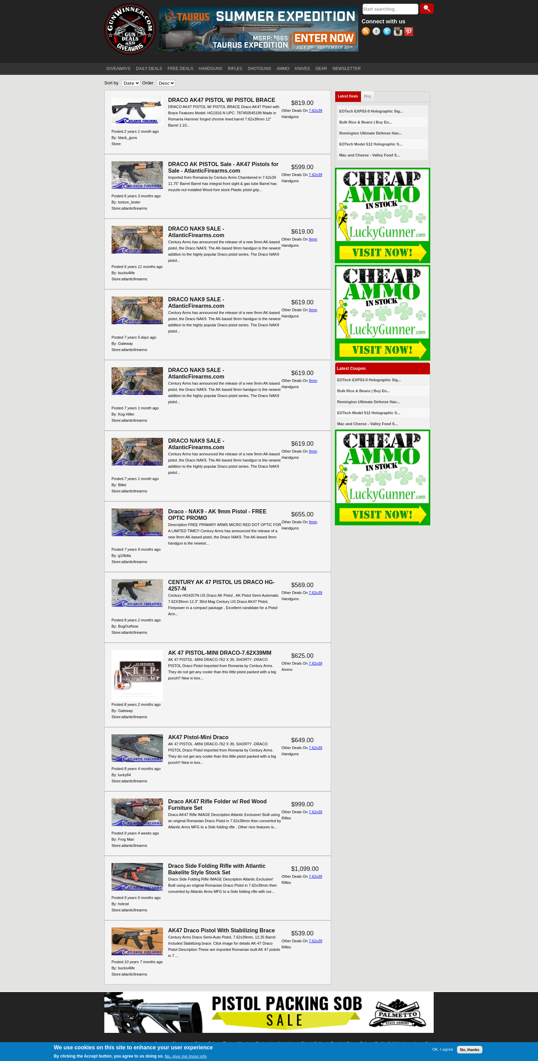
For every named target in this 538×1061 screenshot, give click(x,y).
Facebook (377, 32)
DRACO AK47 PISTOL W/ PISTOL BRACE (221, 100)
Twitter (388, 32)
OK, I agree (442, 1049)
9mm (313, 239)
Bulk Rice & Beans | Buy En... (365, 122)
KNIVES (302, 68)
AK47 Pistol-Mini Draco (198, 737)
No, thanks (469, 1050)
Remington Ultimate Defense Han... (370, 133)
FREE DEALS (181, 68)
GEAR (321, 68)
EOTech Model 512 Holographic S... (370, 144)
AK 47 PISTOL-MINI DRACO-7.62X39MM (219, 653)
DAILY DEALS (149, 68)
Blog (367, 96)
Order (147, 82)
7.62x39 (315, 110)
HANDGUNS (210, 68)
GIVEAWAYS (118, 68)
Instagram (399, 32)
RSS (367, 32)
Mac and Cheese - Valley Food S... (369, 155)
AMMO (283, 68)
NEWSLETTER (346, 68)
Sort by (111, 82)
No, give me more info (186, 1056)
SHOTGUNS (259, 68)
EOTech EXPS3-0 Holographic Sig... (371, 111)
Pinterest (409, 32)
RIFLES (235, 68)
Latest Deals (349, 95)
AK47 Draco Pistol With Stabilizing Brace (221, 930)
